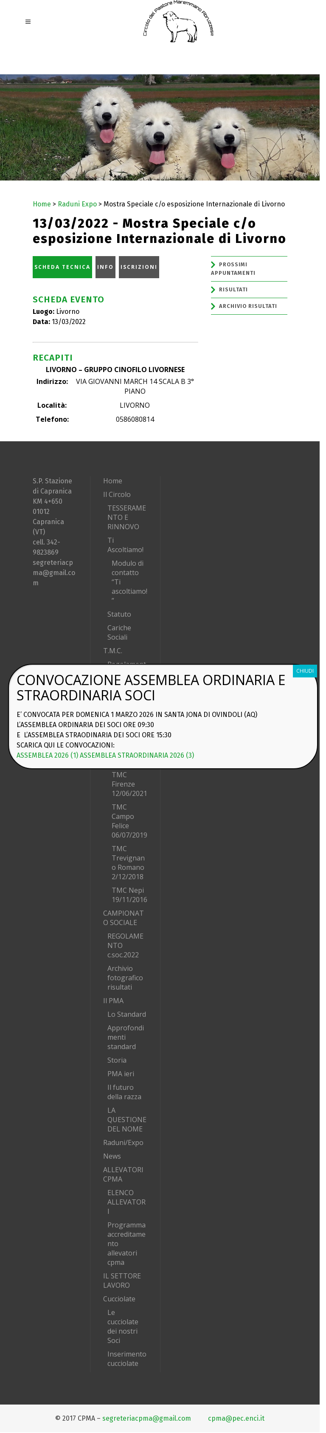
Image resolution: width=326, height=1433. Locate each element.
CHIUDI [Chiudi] (305, 670)
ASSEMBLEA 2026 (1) (47, 755)
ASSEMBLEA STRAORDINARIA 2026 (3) (137, 755)
